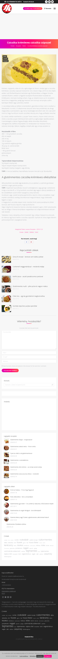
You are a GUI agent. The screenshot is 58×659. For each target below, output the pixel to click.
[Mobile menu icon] (54, 8)
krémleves (32, 232)
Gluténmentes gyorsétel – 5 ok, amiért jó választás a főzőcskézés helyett (31, 504)
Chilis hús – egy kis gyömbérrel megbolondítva (29, 296)
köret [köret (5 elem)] (47, 545)
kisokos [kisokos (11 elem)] (20, 545)
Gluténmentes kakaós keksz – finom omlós (23, 446)
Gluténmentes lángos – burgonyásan (21, 440)
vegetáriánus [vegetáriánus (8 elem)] (26, 554)
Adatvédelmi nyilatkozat (9, 591)
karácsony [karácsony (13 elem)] (8, 545)
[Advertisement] (29, 26)
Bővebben (33, 656)
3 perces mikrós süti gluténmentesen (21, 453)
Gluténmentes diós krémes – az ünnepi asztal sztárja (26, 467)
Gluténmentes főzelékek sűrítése (16, 524)
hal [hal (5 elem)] (27, 542)
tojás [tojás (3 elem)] (39, 551)
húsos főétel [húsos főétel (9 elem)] (33, 542)
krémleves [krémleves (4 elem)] (26, 545)
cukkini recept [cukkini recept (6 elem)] (33, 540)
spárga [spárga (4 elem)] (35, 548)
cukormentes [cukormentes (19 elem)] (45, 539)
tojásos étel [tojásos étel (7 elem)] (8, 554)
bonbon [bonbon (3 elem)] (12, 540)
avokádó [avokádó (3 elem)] (5, 540)
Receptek (5, 61)
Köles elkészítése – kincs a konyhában (21, 497)
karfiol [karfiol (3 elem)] (44, 542)
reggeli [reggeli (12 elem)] (26, 548)
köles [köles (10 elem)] (43, 545)
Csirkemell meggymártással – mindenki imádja (28, 267)
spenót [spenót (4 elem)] (31, 548)
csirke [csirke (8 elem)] (16, 540)
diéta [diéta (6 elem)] (5, 543)
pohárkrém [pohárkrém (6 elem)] (18, 548)
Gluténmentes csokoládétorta (19, 460)
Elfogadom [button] (48, 656)
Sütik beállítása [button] (24, 656)
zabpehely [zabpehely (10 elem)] (48, 554)
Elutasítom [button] (40, 656)
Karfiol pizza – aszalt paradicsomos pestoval (28, 276)
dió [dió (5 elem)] (15, 542)
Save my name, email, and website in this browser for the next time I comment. (24, 366)
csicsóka (26, 232)
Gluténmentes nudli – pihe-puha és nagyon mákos (30, 286)
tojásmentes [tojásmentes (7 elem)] (45, 551)
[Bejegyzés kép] (6, 259)
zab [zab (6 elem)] (37, 554)
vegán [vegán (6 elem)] (33, 554)
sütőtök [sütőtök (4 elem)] (23, 551)
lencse (36, 232)
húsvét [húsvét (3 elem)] (40, 542)
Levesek (5, 58)
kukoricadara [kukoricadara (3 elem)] (32, 545)
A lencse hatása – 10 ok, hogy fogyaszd (22, 490)
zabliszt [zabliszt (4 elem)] (41, 554)
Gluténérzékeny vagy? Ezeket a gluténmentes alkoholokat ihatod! (29, 517)
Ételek (4, 56)
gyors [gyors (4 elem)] (24, 542)
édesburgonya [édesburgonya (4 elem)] (7, 556)
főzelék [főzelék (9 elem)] (19, 542)
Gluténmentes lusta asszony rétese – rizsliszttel (24, 474)
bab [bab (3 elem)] (9, 540)
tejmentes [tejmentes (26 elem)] (31, 551)
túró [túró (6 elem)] (19, 554)
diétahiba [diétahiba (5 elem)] (10, 542)
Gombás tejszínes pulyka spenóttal (25, 306)
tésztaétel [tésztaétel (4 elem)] (15, 554)
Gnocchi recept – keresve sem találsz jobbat (28, 257)
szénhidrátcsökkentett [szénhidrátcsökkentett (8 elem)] (12, 551)
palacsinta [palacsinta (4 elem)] (12, 548)
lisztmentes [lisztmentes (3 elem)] (6, 548)
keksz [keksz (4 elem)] (15, 545)
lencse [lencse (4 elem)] (51, 545)
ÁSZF (3, 593)
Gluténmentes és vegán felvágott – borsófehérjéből (25, 510)
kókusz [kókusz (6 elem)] (38, 545)
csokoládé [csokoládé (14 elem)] (23, 540)
